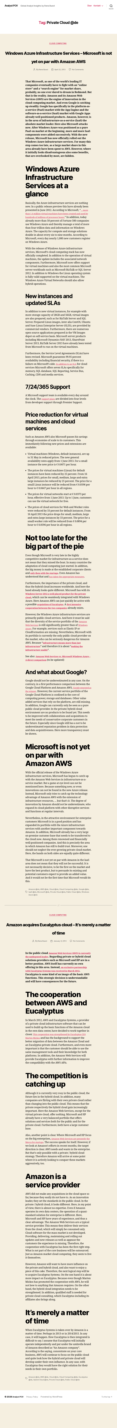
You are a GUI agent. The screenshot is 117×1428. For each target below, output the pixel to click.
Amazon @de (34, 901)
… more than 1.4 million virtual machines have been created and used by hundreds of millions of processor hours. (57, 223)
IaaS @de (38, 904)
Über (89, 5)
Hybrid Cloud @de (41, 1404)
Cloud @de (55, 901)
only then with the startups (46, 582)
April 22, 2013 (60, 78)
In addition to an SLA (68, 373)
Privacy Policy (33, 1421)
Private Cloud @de (64, 904)
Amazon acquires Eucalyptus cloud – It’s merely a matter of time (58, 945)
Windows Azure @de (37, 907)
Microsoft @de (49, 904)
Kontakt (97, 5)
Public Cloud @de (80, 904)
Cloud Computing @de (70, 901)
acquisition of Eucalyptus (65, 613)
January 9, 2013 (60, 962)
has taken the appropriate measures (69, 585)
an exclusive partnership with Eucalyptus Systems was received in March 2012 (56, 992)
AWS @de (45, 901)
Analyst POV (12, 5)
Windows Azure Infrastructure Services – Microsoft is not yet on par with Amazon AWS (58, 61)
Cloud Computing (58, 44)
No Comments (79, 78)
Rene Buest (43, 78)
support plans (49, 408)
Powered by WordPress (54, 1421)
